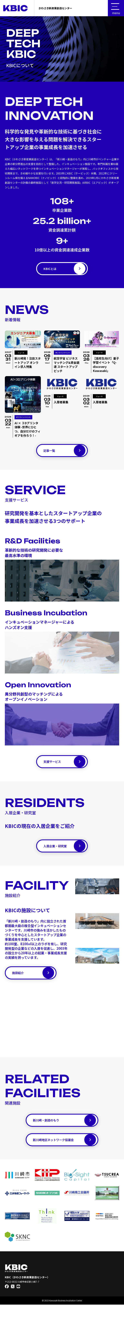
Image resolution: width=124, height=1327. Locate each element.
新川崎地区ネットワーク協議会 (64, 1160)
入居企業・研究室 (64, 857)
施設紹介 (33, 987)
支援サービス (64, 769)
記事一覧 (64, 455)
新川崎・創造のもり (64, 1138)
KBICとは (64, 270)
